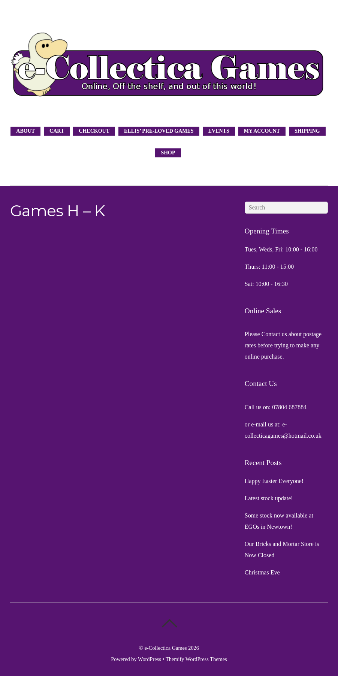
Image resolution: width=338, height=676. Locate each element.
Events (218, 131)
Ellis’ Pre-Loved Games (159, 131)
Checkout (94, 131)
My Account (262, 131)
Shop (168, 153)
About (25, 131)
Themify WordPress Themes (196, 659)
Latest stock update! (269, 498)
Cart (56, 131)
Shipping (307, 131)
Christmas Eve (262, 572)
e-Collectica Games (166, 648)
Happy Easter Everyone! (274, 481)
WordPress (149, 659)
